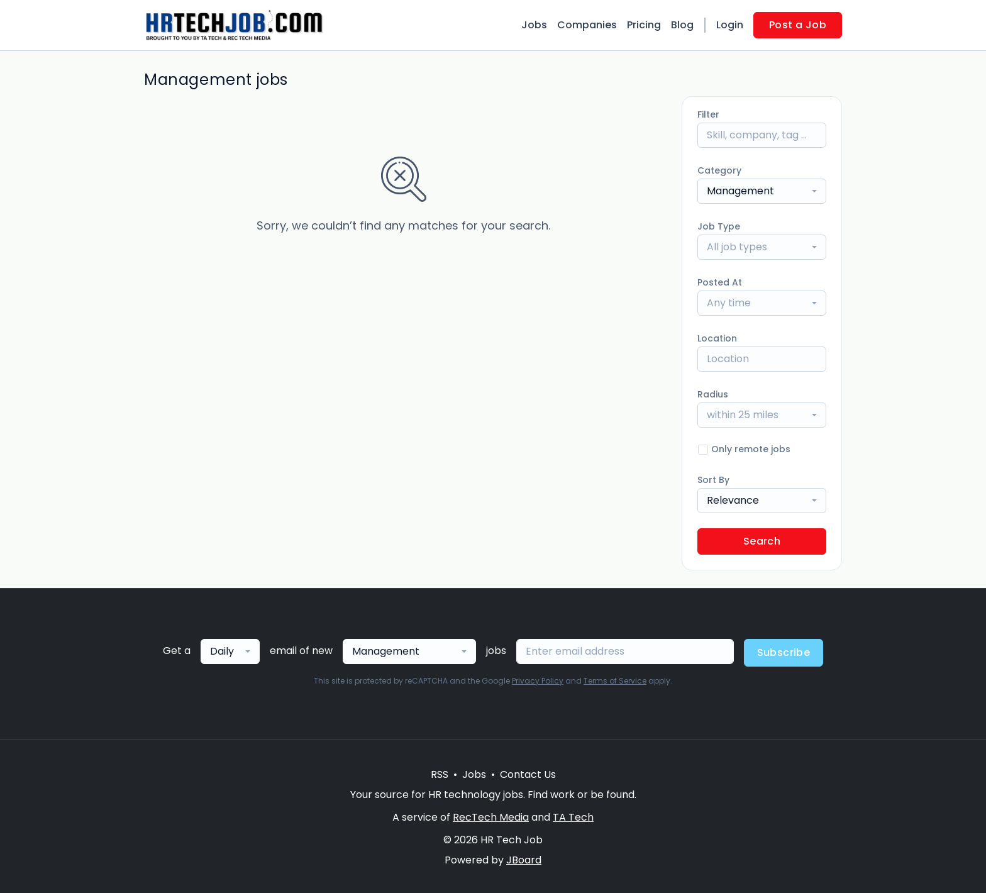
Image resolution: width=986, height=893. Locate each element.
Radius (712, 394)
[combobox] (761, 191)
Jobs (534, 25)
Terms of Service (615, 680)
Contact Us (528, 774)
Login (729, 25)
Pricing (644, 25)
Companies (587, 25)
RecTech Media (491, 817)
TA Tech (573, 817)
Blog (682, 25)
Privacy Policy (537, 680)
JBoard (523, 860)
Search (761, 541)
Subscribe (784, 652)
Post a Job (797, 25)
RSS (439, 774)
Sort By (713, 480)
